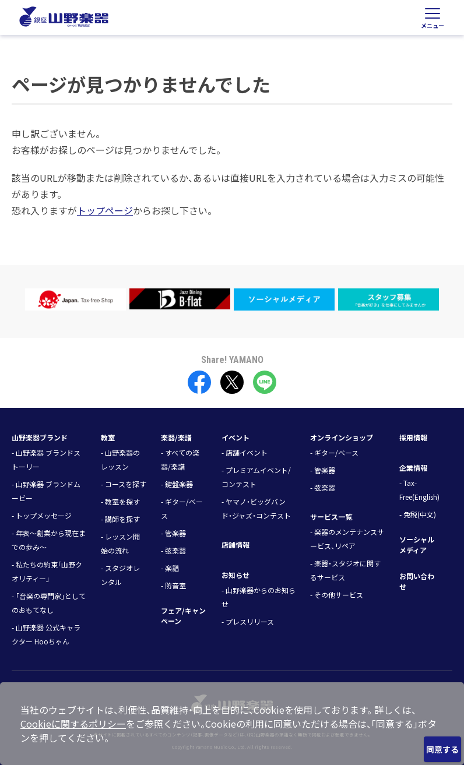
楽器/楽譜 (176, 437)
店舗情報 (235, 544)
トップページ (105, 210)
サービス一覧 (331, 516)
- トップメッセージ (42, 515)
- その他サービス (336, 595)
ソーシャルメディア (416, 544)
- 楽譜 (170, 568)
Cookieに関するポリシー (73, 724)
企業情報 (413, 468)
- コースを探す (123, 484)
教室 (108, 437)
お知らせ (235, 575)
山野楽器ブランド (40, 437)
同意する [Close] (442, 749)
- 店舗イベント (245, 452)
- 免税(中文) (417, 514)
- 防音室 (173, 585)
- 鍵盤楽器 (177, 484)
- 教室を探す (120, 501)
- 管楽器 (173, 533)
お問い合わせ (416, 581)
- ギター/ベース (334, 452)
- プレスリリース (248, 621)
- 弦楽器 (173, 550)
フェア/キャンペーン (183, 615)
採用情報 (413, 437)
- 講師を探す (120, 519)
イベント (235, 437)
